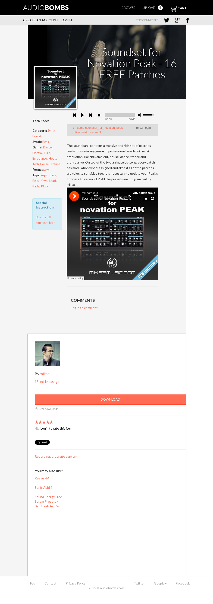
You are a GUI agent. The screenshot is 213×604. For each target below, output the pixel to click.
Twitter (139, 583)
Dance (47, 147)
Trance (55, 164)
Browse (128, 8)
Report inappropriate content (56, 456)
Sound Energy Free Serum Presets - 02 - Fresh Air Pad (48, 501)
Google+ (160, 583)
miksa (44, 373)
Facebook (183, 583)
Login (67, 20)
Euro (47, 153)
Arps (44, 175)
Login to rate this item (56, 428)
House (53, 158)
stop (99, 115)
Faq (32, 583)
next (90, 115)
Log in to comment (84, 308)
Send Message (47, 381)
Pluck (44, 186)
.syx (47, 169)
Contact (50, 583)
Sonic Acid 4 (43, 487)
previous (74, 115)
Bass (53, 175)
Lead (52, 181)
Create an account (40, 20)
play (82, 115)
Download (110, 399)
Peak (45, 142)
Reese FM (42, 478)
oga (147, 127)
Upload (153, 8)
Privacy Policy (75, 583)
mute (140, 115)
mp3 (140, 127)
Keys (44, 181)
